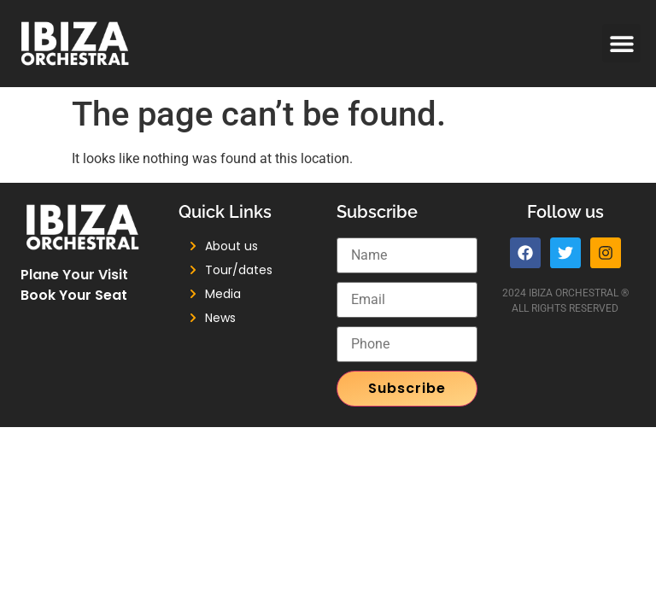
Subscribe (407, 388)
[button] (621, 43)
